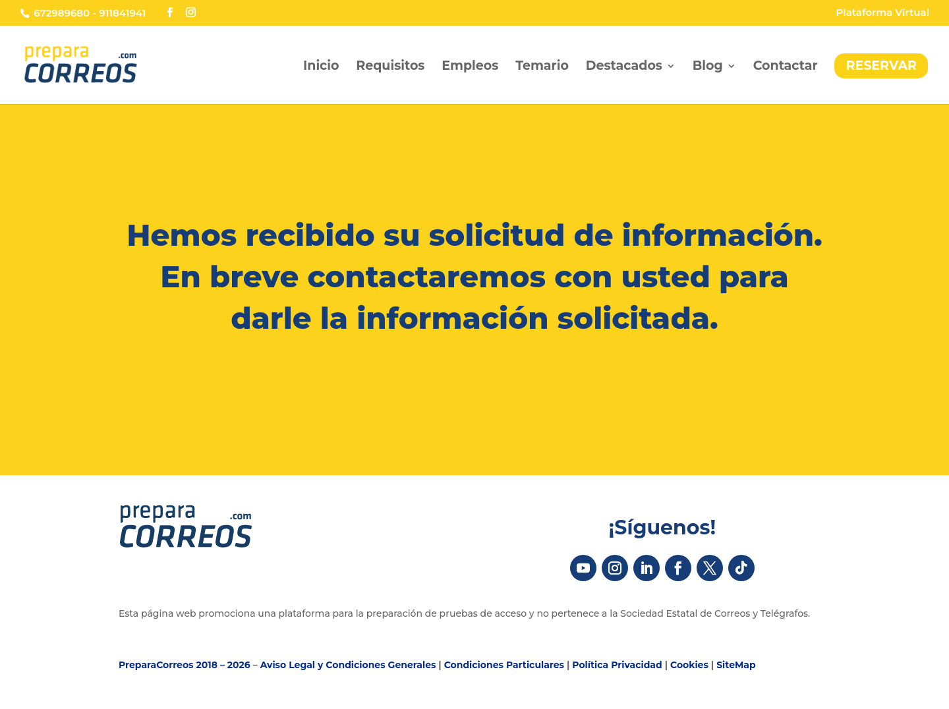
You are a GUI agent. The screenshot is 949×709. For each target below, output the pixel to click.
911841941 (122, 13)
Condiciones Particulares (504, 665)
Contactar (785, 67)
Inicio (321, 67)
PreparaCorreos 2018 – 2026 (184, 665)
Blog (708, 67)
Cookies (689, 665)
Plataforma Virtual (882, 12)
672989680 (62, 13)
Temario (542, 67)
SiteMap (736, 665)
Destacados (624, 67)
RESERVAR (881, 65)
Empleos (470, 67)
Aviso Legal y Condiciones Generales (348, 665)
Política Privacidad (617, 665)
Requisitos (390, 67)
